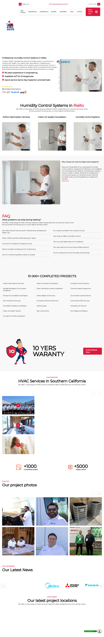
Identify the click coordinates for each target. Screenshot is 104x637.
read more (65, 144)
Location (62, 621)
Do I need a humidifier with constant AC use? (69, 194)
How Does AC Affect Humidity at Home (67, 199)
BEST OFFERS (21, 9)
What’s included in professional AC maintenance (19, 212)
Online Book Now (91, 314)
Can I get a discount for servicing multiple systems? (71, 210)
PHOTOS (78, 9)
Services (62, 617)
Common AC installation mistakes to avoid (17, 207)
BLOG (71, 9)
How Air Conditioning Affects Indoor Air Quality (18, 218)
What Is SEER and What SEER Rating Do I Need (19, 201)
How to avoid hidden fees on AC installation (68, 205)
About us (62, 612)
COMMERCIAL (42, 9)
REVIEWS (52, 9)
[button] (99, 457)
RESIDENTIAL (31, 9)
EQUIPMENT (62, 9)
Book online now (93, 9)
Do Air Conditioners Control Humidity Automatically (71, 216)
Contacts (62, 626)
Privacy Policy (64, 630)
